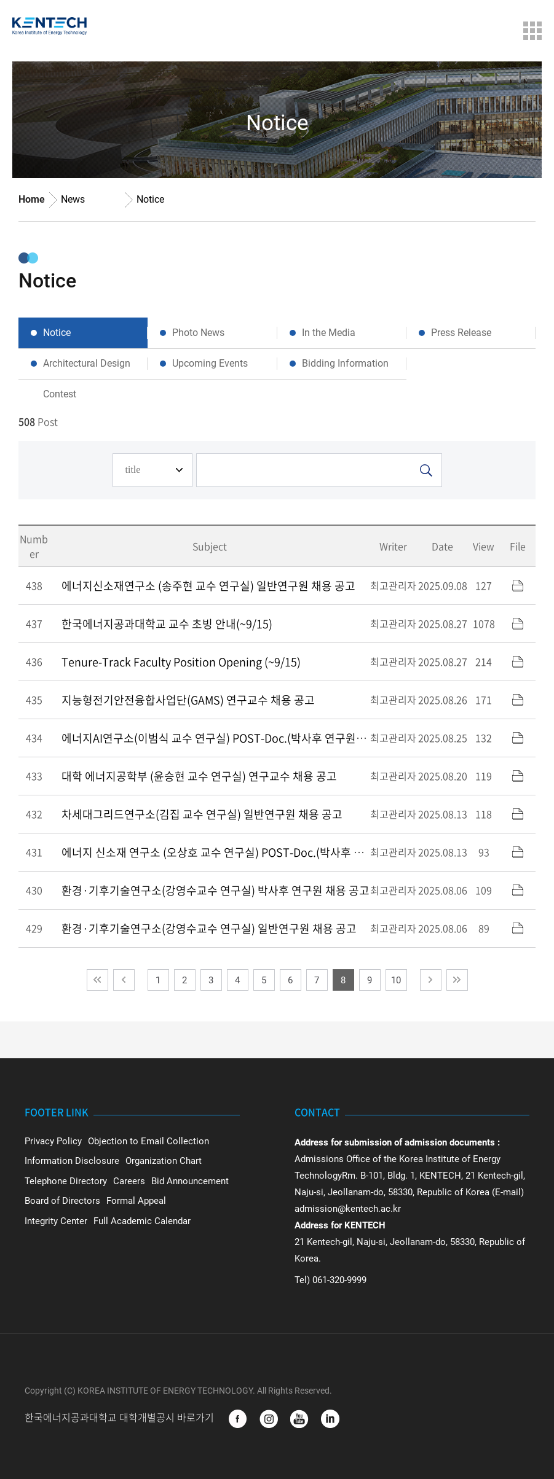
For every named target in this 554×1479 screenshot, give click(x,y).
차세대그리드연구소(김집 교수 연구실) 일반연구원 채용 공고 (201, 814)
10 (396, 980)
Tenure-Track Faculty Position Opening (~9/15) (181, 662)
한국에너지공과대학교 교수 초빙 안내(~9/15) (166, 623)
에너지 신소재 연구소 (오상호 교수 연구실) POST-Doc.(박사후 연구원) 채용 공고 (248, 852)
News (73, 199)
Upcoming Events (210, 363)
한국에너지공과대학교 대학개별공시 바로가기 (120, 1418)
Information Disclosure (72, 1160)
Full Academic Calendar (142, 1221)
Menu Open (532, 30)
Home (31, 199)
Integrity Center (56, 1221)
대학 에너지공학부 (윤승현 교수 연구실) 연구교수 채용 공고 (199, 776)
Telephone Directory (66, 1181)
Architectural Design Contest (86, 368)
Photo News (198, 332)
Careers (129, 1181)
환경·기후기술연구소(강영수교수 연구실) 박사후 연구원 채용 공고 (215, 890)
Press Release (461, 332)
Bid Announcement (190, 1181)
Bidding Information (345, 363)
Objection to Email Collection (148, 1141)
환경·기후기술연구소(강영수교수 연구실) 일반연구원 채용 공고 (209, 928)
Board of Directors (62, 1200)
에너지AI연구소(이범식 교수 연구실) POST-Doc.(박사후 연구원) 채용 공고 (233, 738)
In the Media (328, 332)
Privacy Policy (53, 1141)
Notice (150, 199)
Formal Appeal (136, 1200)
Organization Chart (163, 1160)
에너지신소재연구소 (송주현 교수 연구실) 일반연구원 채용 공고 (208, 585)
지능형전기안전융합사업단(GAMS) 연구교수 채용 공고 (188, 700)
